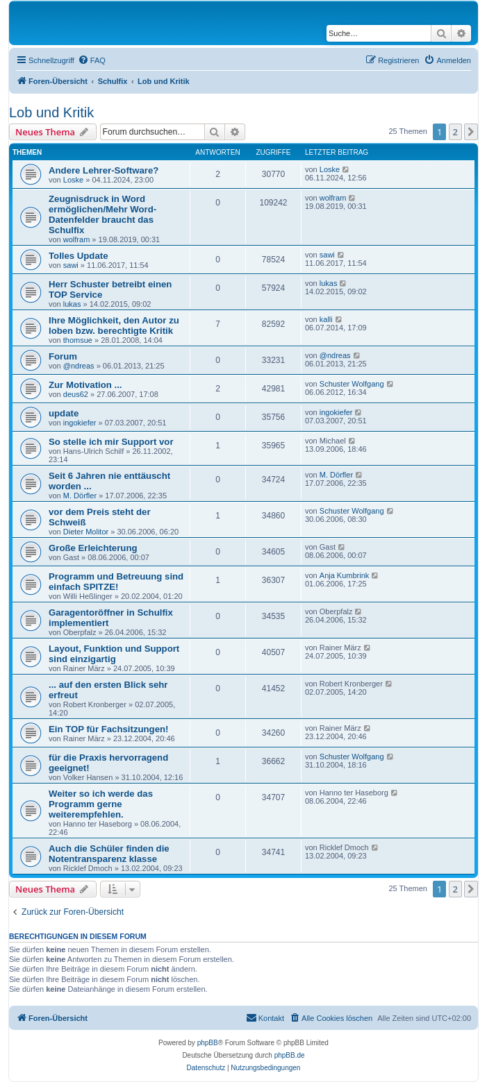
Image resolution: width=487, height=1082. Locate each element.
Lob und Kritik (51, 112)
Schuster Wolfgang (352, 384)
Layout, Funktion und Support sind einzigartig (114, 653)
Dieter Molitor (85, 531)
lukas (72, 304)
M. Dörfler (80, 495)
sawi (71, 265)
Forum (63, 356)
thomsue (77, 340)
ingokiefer (80, 423)
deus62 (75, 394)
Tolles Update (78, 256)
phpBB (207, 1043)
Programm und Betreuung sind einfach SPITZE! (116, 581)
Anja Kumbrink (345, 575)
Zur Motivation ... (85, 385)
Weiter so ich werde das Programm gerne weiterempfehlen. (101, 804)
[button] (471, 132)
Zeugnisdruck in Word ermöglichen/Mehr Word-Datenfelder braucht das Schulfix (102, 214)
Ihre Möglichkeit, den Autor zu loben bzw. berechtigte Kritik (114, 325)
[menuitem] (92, 60)
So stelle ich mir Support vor (111, 442)
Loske (73, 180)
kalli (326, 319)
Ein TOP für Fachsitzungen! (108, 729)
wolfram (76, 239)
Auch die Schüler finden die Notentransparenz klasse (109, 853)
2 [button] (455, 132)
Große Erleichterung (93, 548)
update (64, 413)
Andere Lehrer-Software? (103, 170)
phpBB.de (289, 1055)
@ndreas (78, 366)
